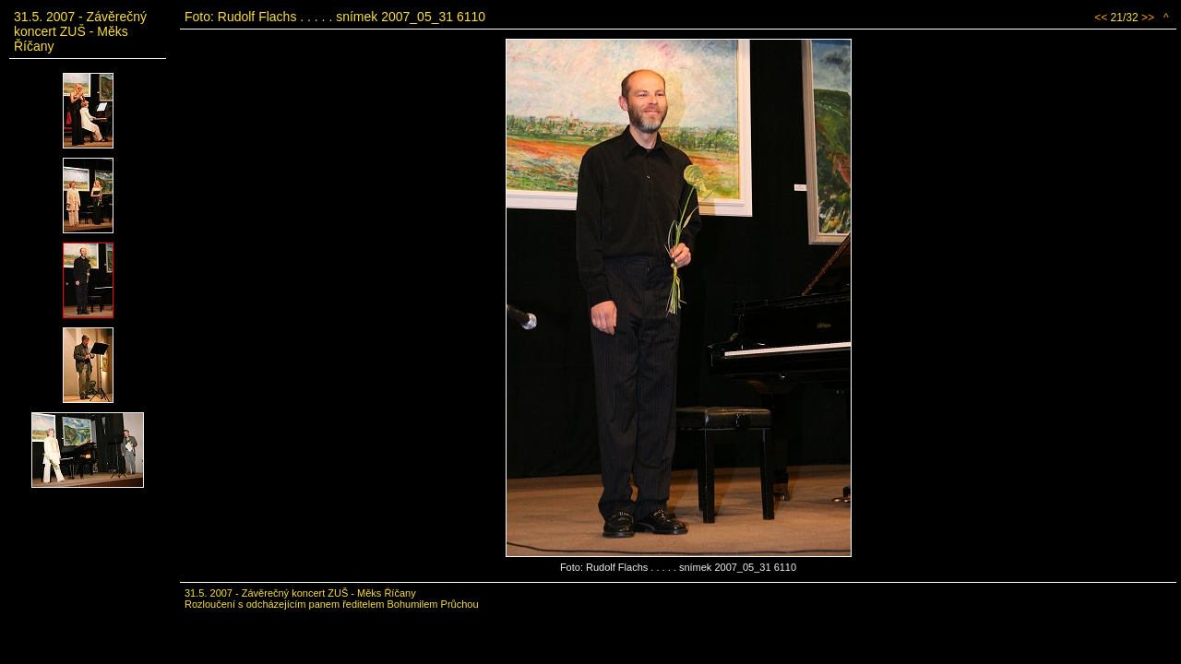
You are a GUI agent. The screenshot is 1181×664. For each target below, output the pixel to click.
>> (1147, 17)
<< (1100, 17)
